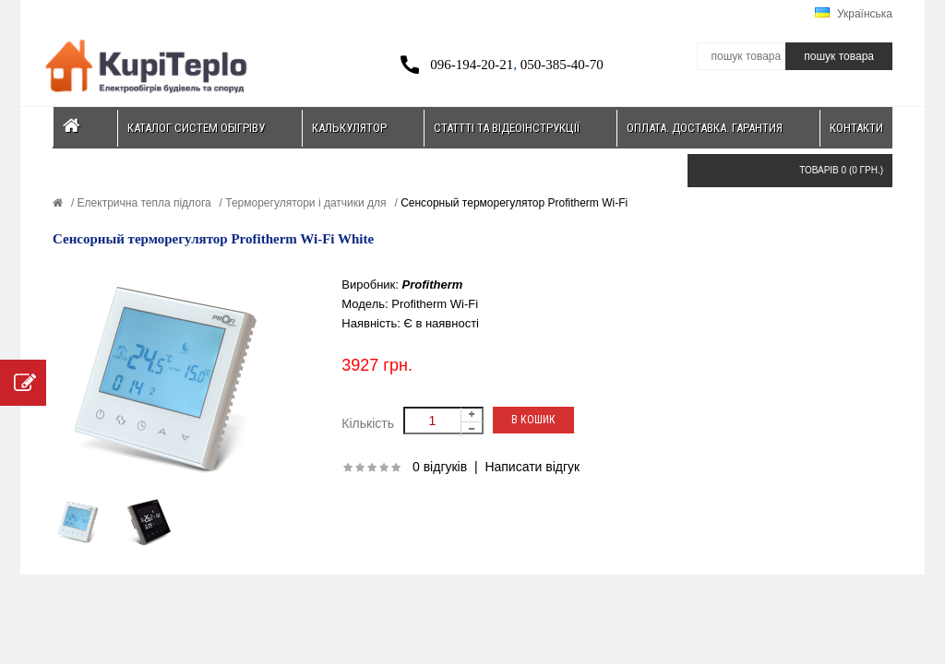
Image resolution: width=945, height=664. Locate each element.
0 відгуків (440, 466)
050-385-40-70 (562, 64)
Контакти (856, 128)
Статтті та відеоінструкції (507, 128)
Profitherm (432, 284)
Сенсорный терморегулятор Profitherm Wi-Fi (513, 202)
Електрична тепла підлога (142, 202)
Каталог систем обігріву (196, 128)
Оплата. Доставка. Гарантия (705, 128)
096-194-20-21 (471, 64)
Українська (853, 13)
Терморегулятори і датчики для (304, 202)
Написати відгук (532, 466)
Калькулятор (349, 128)
